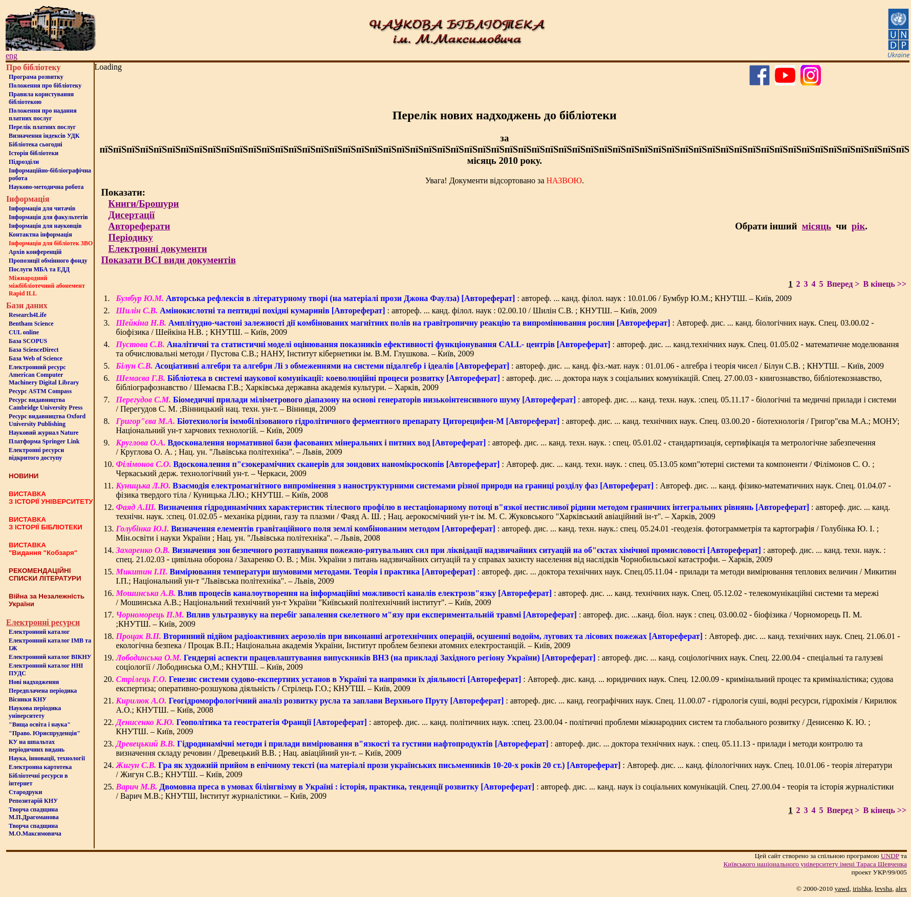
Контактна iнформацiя (40, 234)
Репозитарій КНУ (33, 800)
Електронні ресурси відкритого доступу (36, 453)
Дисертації (132, 214)
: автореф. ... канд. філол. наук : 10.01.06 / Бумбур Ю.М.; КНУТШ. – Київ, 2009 (454, 298)
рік (858, 226)
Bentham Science (31, 323)
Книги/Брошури (144, 203)
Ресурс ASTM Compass (40, 391)
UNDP (890, 856)
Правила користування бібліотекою (41, 98)
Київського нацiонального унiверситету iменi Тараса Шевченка (815, 864)
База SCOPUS (28, 341)
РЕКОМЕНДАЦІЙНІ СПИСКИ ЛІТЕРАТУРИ (45, 574)
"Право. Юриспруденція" (44, 733)
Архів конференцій (35, 251)
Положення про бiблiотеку (45, 85)
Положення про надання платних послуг (43, 114)
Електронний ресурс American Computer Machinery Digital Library (44, 375)
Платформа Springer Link (44, 441)
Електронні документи (158, 248)
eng (11, 55)
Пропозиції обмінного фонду (48, 260)
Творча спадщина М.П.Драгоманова (34, 813)
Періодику (131, 237)
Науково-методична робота (46, 186)
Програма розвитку (36, 76)
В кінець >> (884, 284)
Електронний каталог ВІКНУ (50, 656)
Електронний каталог (39, 631)
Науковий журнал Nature (43, 432)
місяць (816, 226)
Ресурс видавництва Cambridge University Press (45, 403)
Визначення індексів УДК (44, 135)
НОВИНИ (23, 476)
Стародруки (25, 792)
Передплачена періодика (43, 690)
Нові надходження (34, 682)
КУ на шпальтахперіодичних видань (36, 745)
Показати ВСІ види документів (168, 259)
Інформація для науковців (45, 225)
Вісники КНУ (28, 699)
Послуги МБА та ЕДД (39, 269)
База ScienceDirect (34, 349)
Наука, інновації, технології (47, 758)
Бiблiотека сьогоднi (35, 144)
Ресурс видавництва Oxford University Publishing (47, 420)
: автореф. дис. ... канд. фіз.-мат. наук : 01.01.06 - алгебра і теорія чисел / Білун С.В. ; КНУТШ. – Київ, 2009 (500, 365)
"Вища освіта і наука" (40, 724)
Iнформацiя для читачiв (42, 208)
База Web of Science (35, 358)
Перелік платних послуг (42, 127)
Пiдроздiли (24, 161)
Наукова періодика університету (35, 711)
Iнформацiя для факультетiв (48, 217)
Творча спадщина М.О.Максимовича (35, 829)
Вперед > (843, 284)
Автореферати (139, 226)
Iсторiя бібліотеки (33, 153)
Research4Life (28, 314)
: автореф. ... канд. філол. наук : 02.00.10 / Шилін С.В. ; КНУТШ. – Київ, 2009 (386, 310)
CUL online (24, 332)
